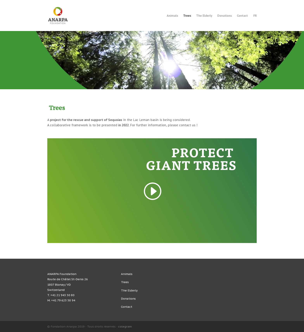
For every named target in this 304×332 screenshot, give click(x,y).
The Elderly (204, 15)
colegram (125, 326)
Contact (242, 15)
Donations (224, 15)
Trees (187, 15)
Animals (172, 15)
